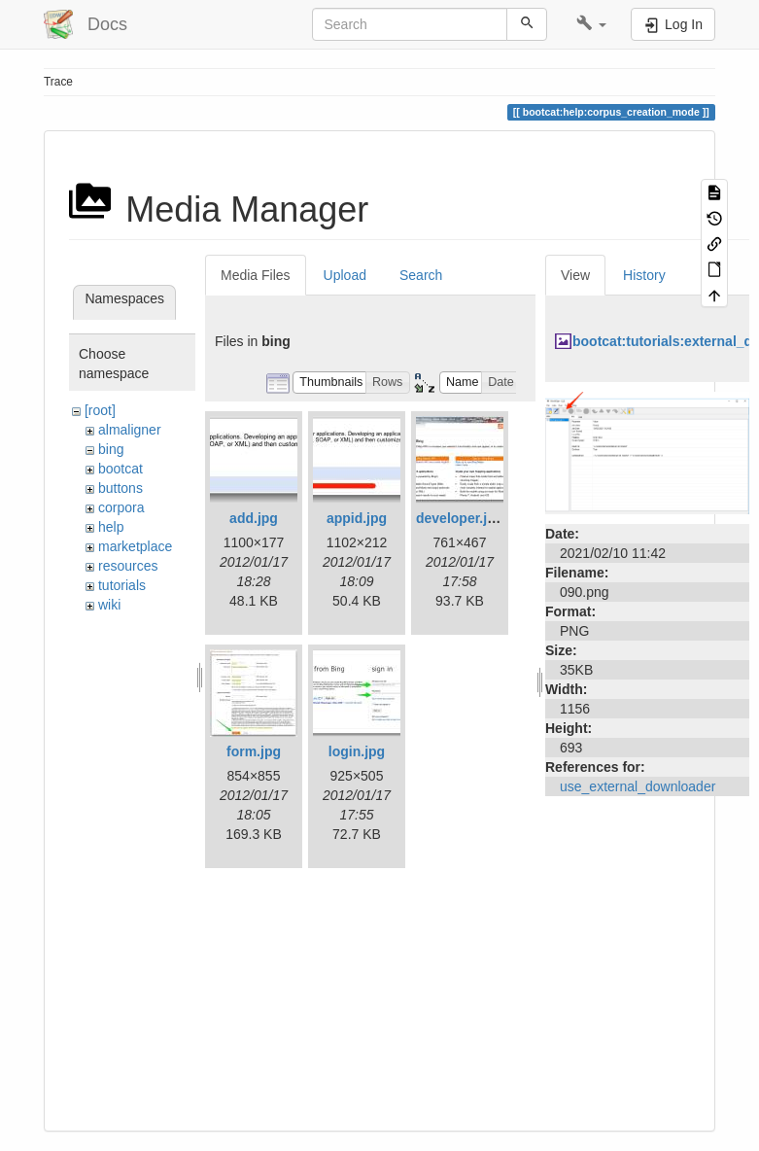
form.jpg (253, 751)
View (575, 275)
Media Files (256, 275)
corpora (121, 507)
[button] (591, 24)
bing (110, 449)
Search (420, 275)
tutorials (122, 585)
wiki (109, 604)
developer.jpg (459, 518)
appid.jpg (357, 518)
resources (127, 566)
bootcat (120, 468)
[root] (100, 410)
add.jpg (253, 518)
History (644, 275)
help (110, 527)
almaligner (129, 429)
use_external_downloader (637, 786)
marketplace (135, 546)
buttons (120, 488)
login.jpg (356, 751)
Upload (345, 275)
